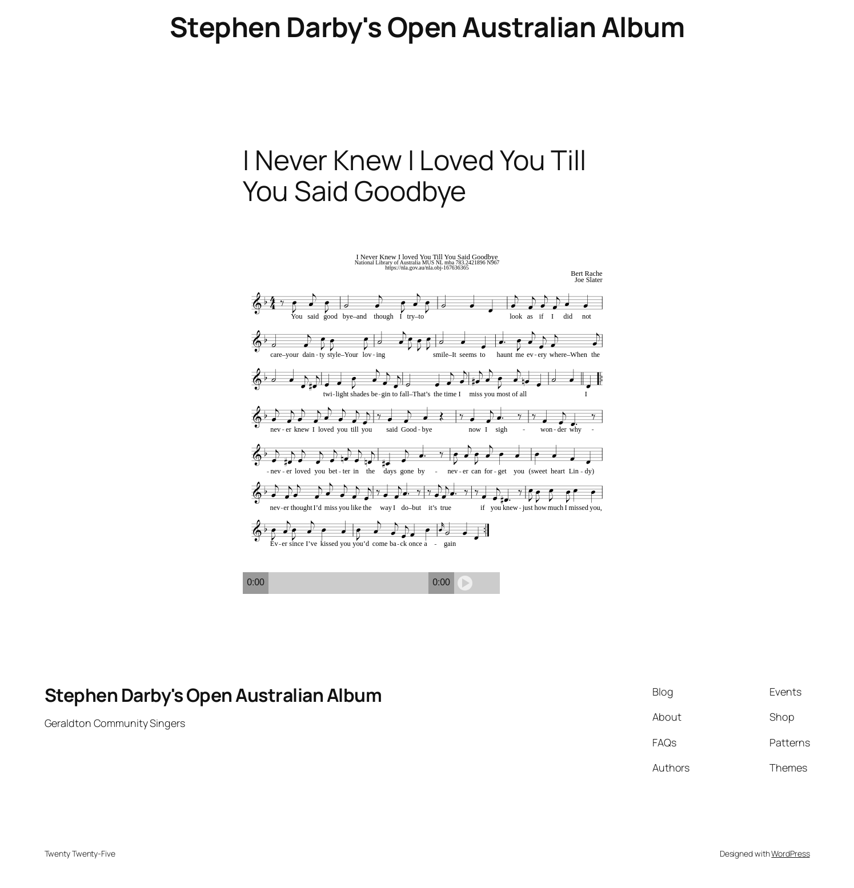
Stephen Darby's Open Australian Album (427, 26)
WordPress (790, 853)
